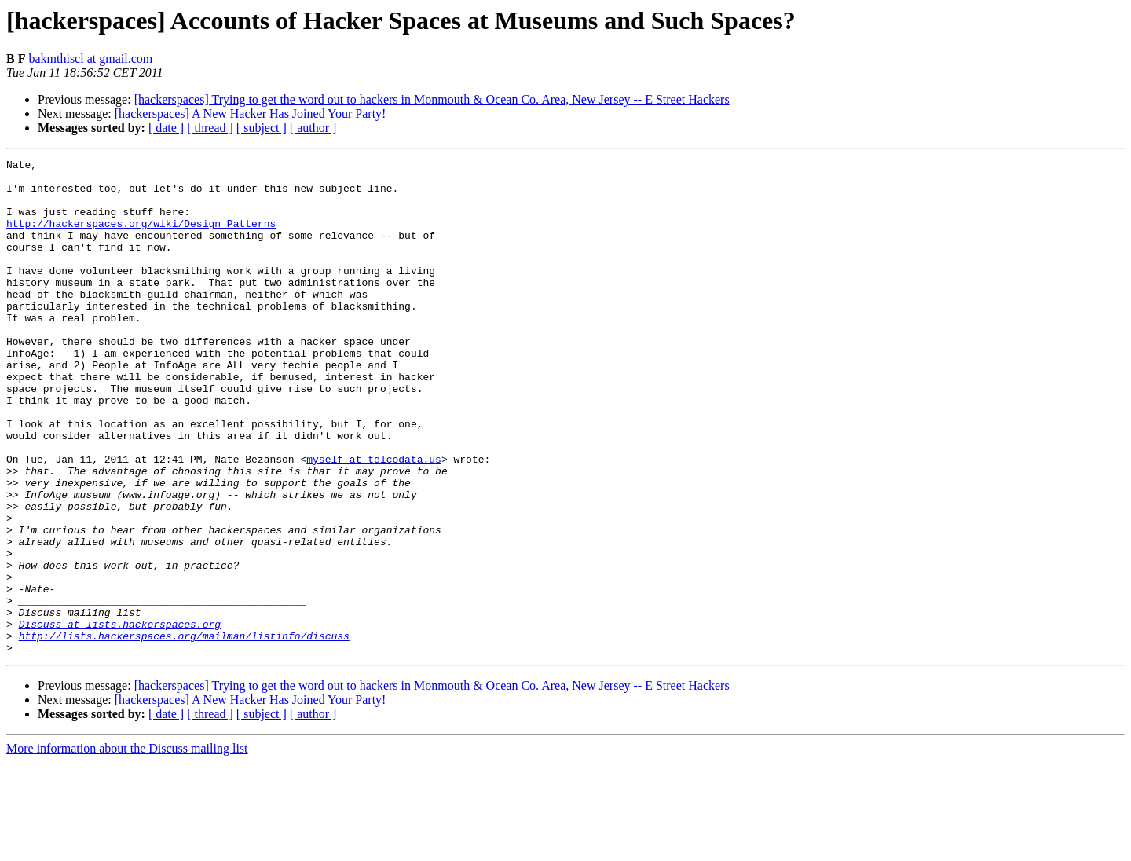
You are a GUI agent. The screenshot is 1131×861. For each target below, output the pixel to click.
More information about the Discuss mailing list (127, 847)
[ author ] (313, 127)
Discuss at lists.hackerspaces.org (120, 718)
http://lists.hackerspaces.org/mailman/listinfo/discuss (184, 732)
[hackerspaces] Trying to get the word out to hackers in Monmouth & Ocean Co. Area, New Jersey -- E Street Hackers (432, 99)
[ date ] (166, 127)
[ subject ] (261, 127)
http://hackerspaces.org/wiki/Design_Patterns (141, 237)
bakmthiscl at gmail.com (90, 58)
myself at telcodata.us (373, 520)
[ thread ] (210, 127)
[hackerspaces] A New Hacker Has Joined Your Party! (250, 113)
